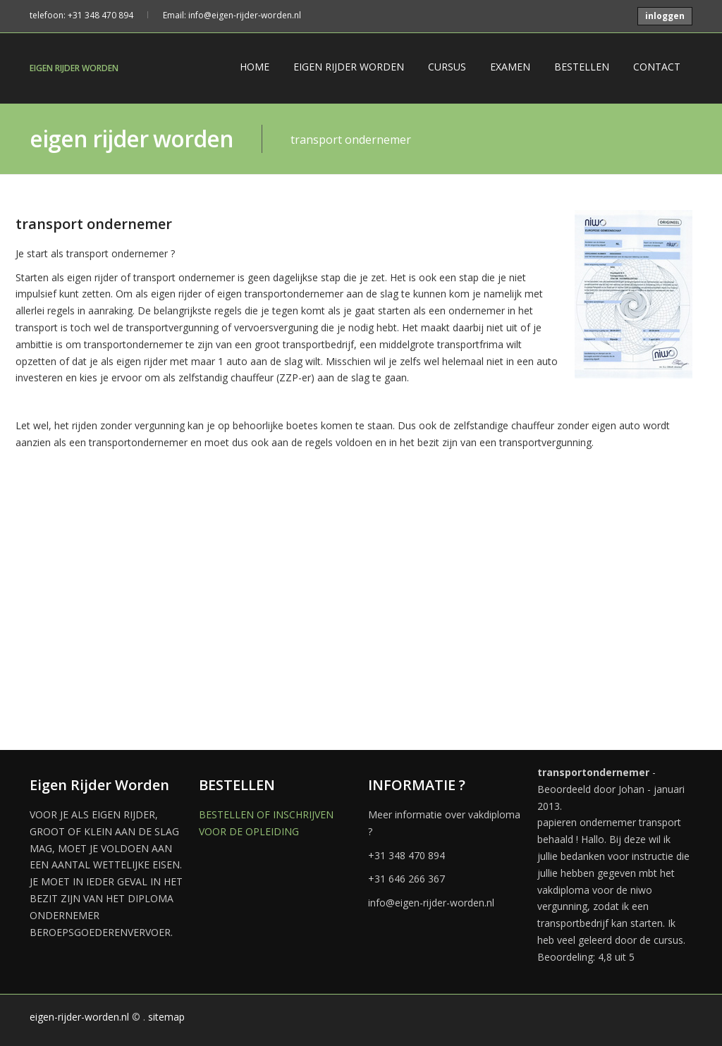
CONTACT (656, 66)
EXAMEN (510, 66)
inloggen (665, 16)
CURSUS (447, 66)
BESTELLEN (581, 66)
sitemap (166, 1016)
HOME (254, 66)
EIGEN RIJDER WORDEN (74, 68)
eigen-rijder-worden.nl (79, 1016)
